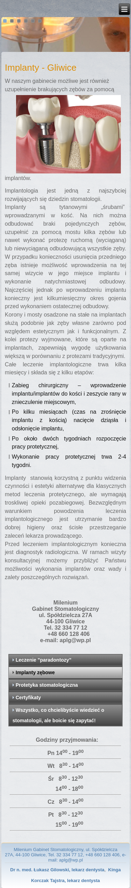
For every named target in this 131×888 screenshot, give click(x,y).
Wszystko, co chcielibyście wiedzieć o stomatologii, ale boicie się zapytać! (58, 715)
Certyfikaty (28, 697)
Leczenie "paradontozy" (44, 660)
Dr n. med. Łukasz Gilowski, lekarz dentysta (57, 869)
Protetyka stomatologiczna (47, 685)
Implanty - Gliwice (41, 67)
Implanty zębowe (35, 672)
